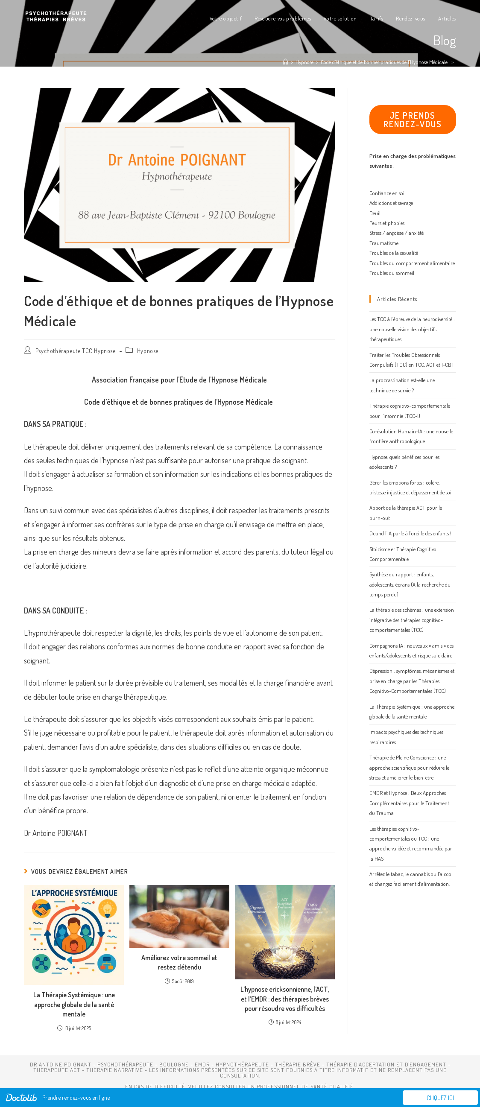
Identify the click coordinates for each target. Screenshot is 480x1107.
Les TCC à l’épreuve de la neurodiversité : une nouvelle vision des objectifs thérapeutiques (412, 328)
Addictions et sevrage (391, 202)
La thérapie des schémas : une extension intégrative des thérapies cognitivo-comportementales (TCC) (411, 619)
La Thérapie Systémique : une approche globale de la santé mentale (74, 1004)
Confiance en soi (386, 193)
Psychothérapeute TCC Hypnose (75, 350)
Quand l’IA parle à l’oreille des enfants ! (410, 533)
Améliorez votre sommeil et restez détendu (179, 962)
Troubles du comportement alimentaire (412, 263)
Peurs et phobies (386, 222)
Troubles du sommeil (391, 272)
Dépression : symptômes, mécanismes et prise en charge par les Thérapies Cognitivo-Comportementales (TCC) (411, 680)
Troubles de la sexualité (393, 252)
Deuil (374, 213)
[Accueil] (285, 61)
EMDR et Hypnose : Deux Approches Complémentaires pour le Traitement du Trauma (409, 802)
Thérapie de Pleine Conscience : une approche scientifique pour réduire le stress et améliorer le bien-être (409, 767)
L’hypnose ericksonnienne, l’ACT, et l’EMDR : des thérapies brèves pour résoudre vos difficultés (284, 999)
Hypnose (147, 350)
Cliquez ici (440, 1097)
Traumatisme (383, 243)
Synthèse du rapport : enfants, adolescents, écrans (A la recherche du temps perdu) (410, 584)
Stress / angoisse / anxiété (396, 232)
